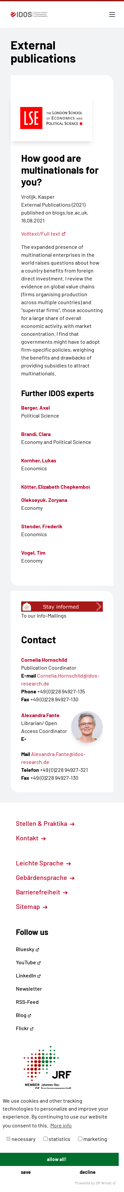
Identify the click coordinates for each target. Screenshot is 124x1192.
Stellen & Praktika (45, 823)
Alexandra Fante (40, 715)
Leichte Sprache (43, 863)
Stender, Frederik (41, 526)
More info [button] (61, 1125)
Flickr (25, 1028)
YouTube (28, 962)
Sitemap (31, 906)
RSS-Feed (27, 1002)
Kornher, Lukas (38, 460)
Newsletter (29, 988)
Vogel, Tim (33, 552)
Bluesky (27, 949)
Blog (23, 1015)
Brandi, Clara (36, 434)
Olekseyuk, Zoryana (44, 500)
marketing (92, 1139)
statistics (56, 1139)
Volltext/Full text (43, 233)
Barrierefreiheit (41, 892)
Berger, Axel (35, 407)
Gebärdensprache (45, 877)
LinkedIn (28, 975)
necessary (20, 1139)
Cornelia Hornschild (44, 659)
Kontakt (31, 838)
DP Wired (106, 1182)
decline (88, 1172)
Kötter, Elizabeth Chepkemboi (55, 486)
